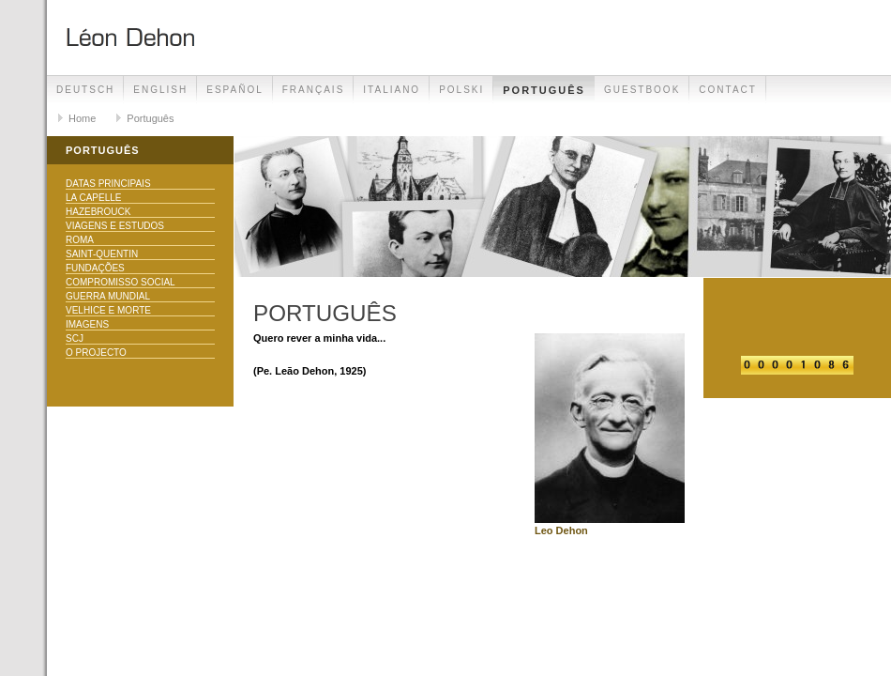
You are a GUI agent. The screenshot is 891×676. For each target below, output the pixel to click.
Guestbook (642, 89)
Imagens (87, 324)
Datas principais (108, 183)
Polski (461, 89)
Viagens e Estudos (115, 226)
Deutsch (85, 89)
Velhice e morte (108, 310)
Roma (80, 240)
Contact (728, 89)
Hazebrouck (98, 212)
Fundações (95, 268)
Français (313, 89)
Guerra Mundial (108, 296)
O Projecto (96, 352)
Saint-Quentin (102, 254)
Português (544, 90)
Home (82, 118)
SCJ (74, 338)
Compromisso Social (120, 282)
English (160, 89)
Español (235, 89)
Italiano (391, 89)
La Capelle (93, 197)
